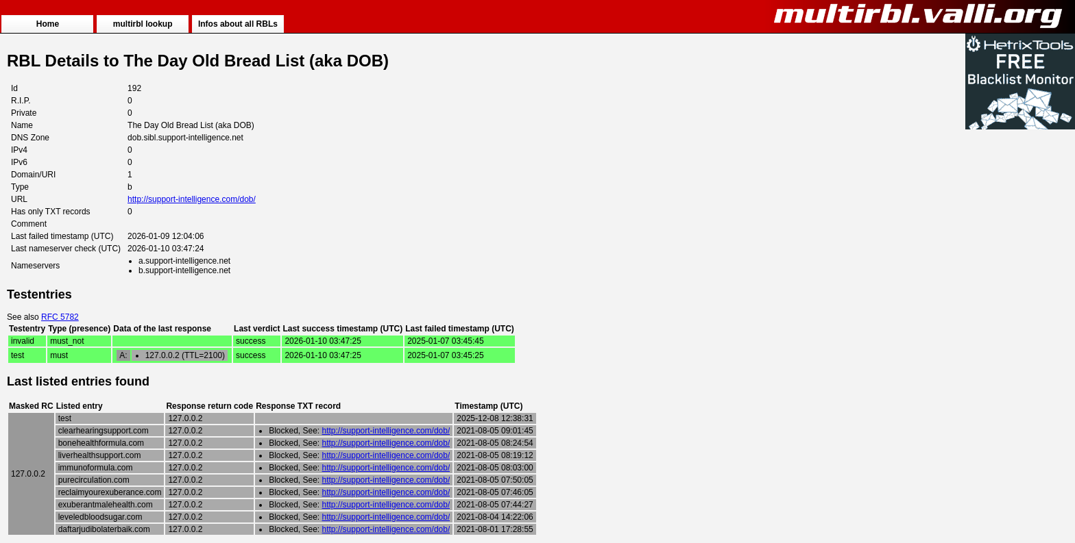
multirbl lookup (143, 24)
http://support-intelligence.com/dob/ (192, 199)
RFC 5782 (60, 317)
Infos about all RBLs (238, 24)
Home (47, 24)
